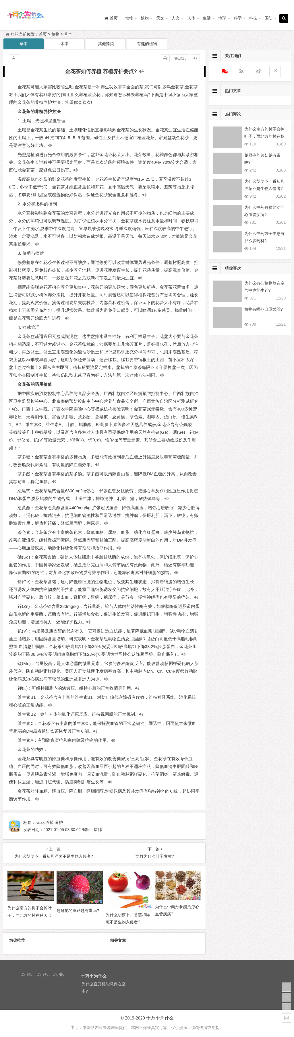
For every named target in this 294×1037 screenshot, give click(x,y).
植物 (145, 18)
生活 (207, 18)
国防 (269, 18)
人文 (176, 18)
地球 (222, 18)
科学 (238, 18)
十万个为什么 (160, 1017)
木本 (65, 43)
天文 (160, 18)
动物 (129, 18)
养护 (59, 822)
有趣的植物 (147, 43)
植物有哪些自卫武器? (263, 309)
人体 (191, 18)
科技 (253, 18)
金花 (40, 822)
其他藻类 (106, 43)
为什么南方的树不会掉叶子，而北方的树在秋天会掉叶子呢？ (264, 136)
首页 (43, 34)
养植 (50, 822)
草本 (68, 34)
